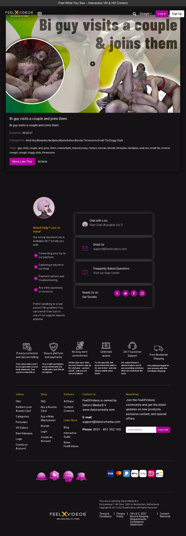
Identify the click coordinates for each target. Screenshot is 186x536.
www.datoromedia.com (98, 409)
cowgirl (23, 152)
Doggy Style (116, 140)
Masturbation (66, 140)
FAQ (18, 401)
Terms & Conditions (105, 515)
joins (46, 148)
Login (19, 439)
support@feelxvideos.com (110, 249)
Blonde (79, 140)
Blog (66, 427)
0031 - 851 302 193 (107, 429)
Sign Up (177, 13)
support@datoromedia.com (101, 422)
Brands (45, 425)
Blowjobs (42, 140)
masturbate (64, 148)
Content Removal (165, 515)
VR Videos (22, 427)
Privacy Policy (121, 515)
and (40, 148)
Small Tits (103, 140)
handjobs (133, 148)
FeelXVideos (146, 400)
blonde (111, 148)
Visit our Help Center (106, 273)
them (53, 148)
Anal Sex (31, 140)
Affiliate (69, 401)
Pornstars (22, 422)
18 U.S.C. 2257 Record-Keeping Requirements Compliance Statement (139, 519)
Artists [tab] (42, 161)
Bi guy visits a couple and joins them (38, 118)
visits (26, 148)
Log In (162, 13)
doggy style (34, 152)
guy (20, 148)
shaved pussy (80, 148)
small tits (155, 148)
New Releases (24, 433)
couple (33, 148)
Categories (22, 416)
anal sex (144, 148)
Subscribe (163, 429)
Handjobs (53, 140)
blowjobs (121, 148)
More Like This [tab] (22, 161)
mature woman (97, 148)
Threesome (90, 140)
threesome (48, 152)
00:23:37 (27, 133)
